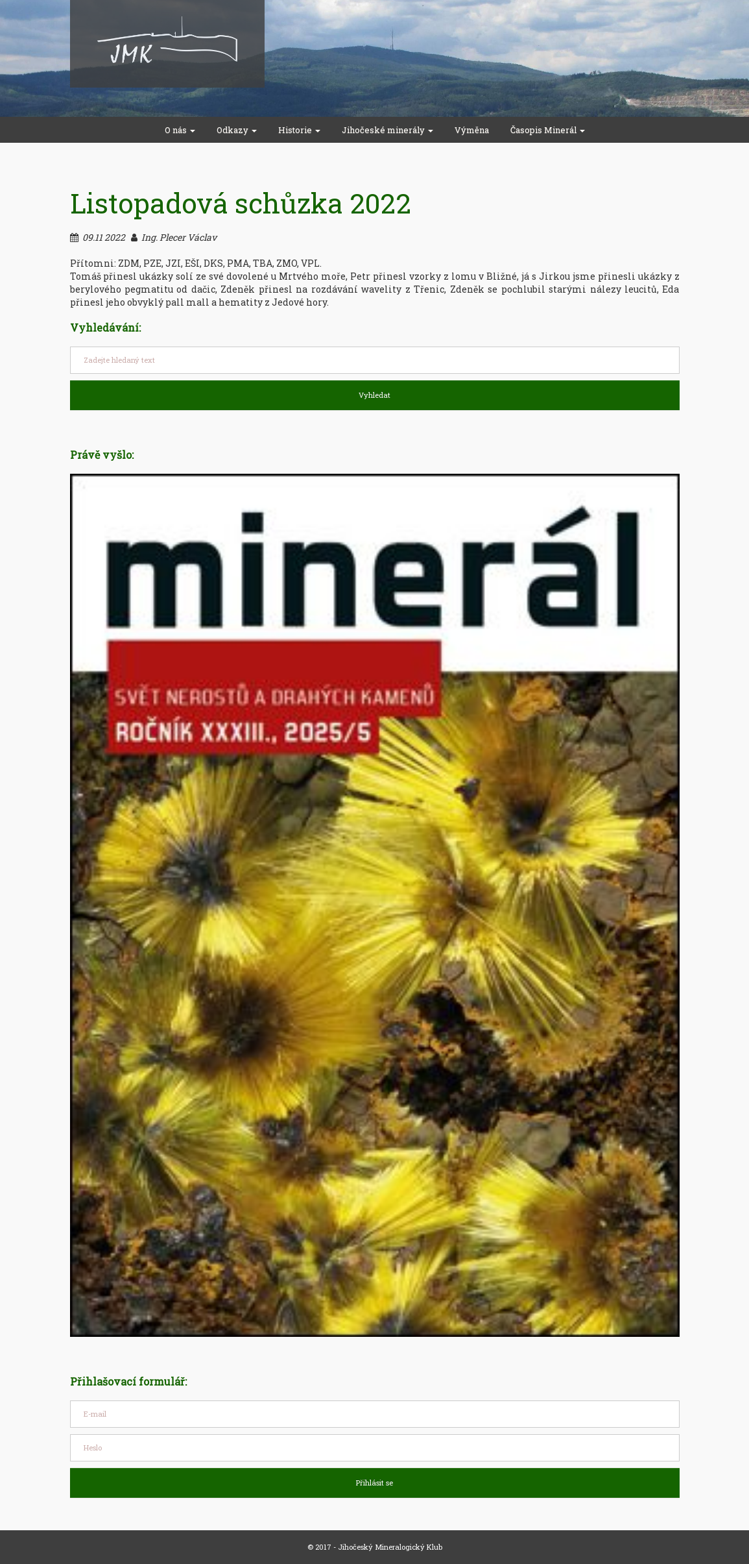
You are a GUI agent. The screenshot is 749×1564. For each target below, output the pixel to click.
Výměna (472, 130)
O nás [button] (180, 130)
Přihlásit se (374, 1482)
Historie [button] (299, 130)
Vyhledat (374, 395)
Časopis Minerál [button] (547, 130)
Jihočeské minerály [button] (387, 130)
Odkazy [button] (237, 130)
